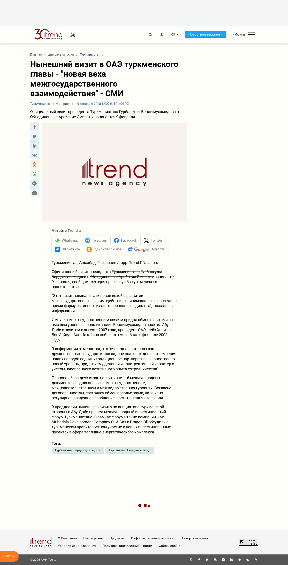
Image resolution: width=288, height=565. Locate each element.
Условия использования (77, 546)
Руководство (93, 538)
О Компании (67, 538)
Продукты (117, 538)
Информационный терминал (153, 538)
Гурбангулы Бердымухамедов (77, 450)
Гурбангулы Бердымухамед (129, 450)
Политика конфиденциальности (127, 546)
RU (173, 34)
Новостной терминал (205, 34)
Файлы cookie (169, 546)
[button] (34, 127)
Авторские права (195, 538)
